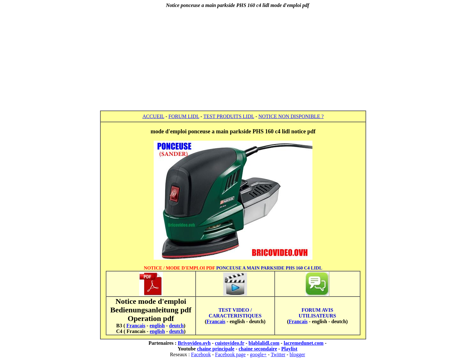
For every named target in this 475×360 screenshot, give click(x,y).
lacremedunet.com (303, 343)
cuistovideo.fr (229, 343)
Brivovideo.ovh (194, 343)
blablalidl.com (264, 343)
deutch (176, 325)
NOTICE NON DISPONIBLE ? (291, 116)
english (157, 325)
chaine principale (215, 348)
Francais (135, 325)
